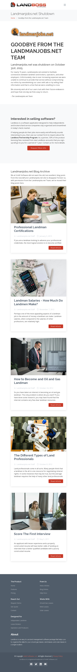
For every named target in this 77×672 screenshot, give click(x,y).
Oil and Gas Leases (46, 603)
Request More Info (38, 148)
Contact (13, 610)
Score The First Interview (32, 534)
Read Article (56, 248)
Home (13, 18)
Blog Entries (44, 589)
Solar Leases (44, 610)
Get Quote (14, 607)
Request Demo (16, 603)
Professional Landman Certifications (30, 229)
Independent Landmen (18, 620)
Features (14, 589)
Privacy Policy (58, 656)
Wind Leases (44, 607)
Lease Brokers (16, 624)
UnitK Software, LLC (30, 656)
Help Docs (43, 593)
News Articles (44, 585)
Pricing (13, 593)
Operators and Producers (19, 628)
